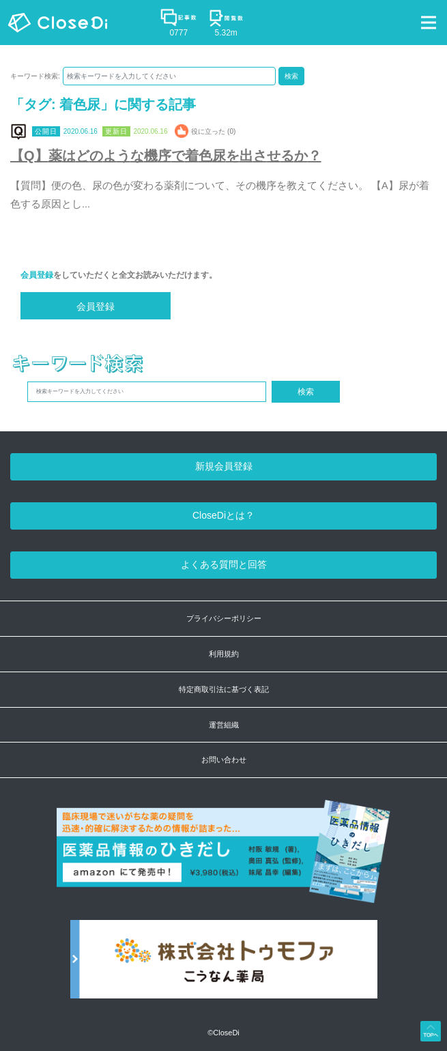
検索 (291, 76)
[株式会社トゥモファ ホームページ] (223, 966)
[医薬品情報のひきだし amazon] (223, 859)
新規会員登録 (224, 466)
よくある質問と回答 (224, 564)
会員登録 (36, 275)
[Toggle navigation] (428, 22)
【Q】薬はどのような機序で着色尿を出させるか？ (165, 155)
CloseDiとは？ (223, 515)
